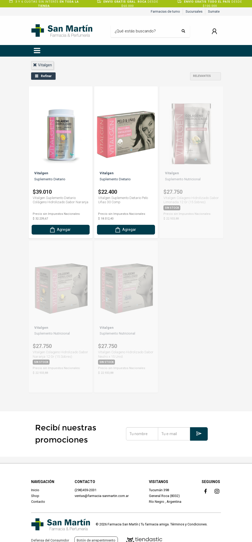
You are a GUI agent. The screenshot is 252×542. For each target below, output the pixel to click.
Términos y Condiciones (188, 524)
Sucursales (194, 11)
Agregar (60, 228)
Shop (35, 496)
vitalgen (42, 65)
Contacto (38, 502)
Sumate (214, 11)
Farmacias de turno (165, 11)
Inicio (35, 490)
